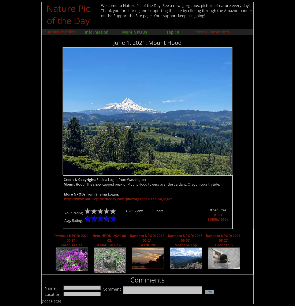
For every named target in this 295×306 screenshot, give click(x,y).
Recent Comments (211, 31)
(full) (218, 214)
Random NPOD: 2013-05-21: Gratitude (148, 240)
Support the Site (59, 31)
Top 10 (172, 32)
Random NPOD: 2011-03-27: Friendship (224, 240)
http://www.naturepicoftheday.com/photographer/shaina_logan (118, 199)
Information (97, 32)
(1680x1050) (218, 219)
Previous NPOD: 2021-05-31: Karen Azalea (71, 240)
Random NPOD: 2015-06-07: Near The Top (186, 240)
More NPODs (134, 32)
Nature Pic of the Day (68, 14)
